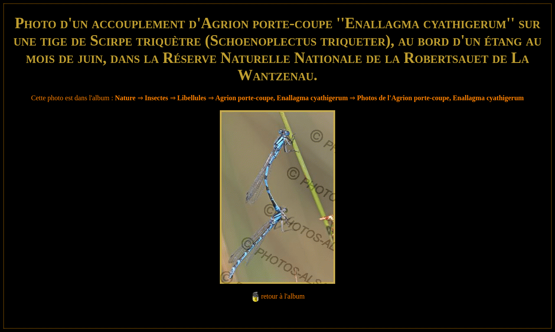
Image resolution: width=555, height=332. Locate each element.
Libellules (191, 98)
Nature (125, 98)
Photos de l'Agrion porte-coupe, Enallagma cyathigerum (440, 98)
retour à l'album (283, 296)
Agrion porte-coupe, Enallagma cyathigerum (281, 98)
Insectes (156, 98)
